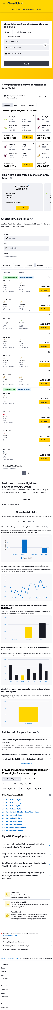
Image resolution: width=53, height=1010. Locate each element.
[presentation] (15, 27)
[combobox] (8, 32)
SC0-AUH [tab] (21, 522)
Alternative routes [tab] (30, 779)
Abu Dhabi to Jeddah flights (12, 815)
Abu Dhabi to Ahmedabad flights (14, 827)
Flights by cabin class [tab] (27, 784)
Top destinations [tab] (40, 789)
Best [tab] (15, 105)
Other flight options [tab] (10, 789)
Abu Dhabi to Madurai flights (12, 830)
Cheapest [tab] (6, 105)
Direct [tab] (23, 105)
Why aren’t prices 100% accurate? (27, 949)
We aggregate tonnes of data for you (27, 945)
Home (3, 958)
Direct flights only (14, 36)
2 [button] (28, 473)
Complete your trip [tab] (10, 784)
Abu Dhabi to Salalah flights (12, 818)
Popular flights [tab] (26, 789)
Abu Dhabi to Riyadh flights (12, 824)
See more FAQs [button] (26, 763)
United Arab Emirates (13, 958)
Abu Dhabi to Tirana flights (11, 800)
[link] (22, 208)
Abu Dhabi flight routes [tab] (11, 779)
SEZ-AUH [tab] (26, 499)
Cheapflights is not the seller (27, 942)
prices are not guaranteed (10, 935)
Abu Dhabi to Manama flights (12, 803)
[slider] (50, 259)
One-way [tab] (32, 105)
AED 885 (8, 27)
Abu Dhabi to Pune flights (11, 806)
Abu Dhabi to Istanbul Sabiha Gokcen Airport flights (20, 812)
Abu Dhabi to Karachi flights (12, 821)
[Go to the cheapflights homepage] (15, 3)
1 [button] (24, 473)
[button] (3, 3)
